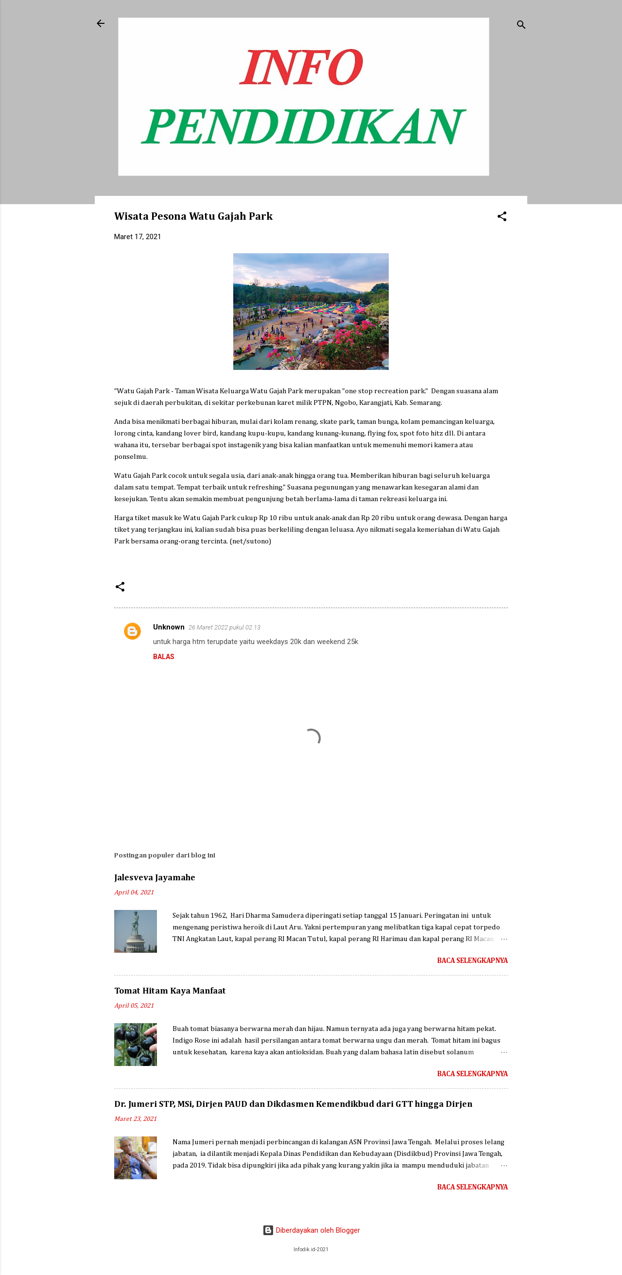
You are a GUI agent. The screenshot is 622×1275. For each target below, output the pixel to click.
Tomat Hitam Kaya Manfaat (170, 991)
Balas (163, 657)
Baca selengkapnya (472, 960)
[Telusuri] (521, 26)
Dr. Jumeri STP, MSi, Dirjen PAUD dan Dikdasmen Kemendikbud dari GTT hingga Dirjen (293, 1104)
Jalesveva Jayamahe (154, 877)
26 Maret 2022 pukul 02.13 (224, 627)
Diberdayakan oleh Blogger (311, 1230)
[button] (502, 218)
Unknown (169, 627)
